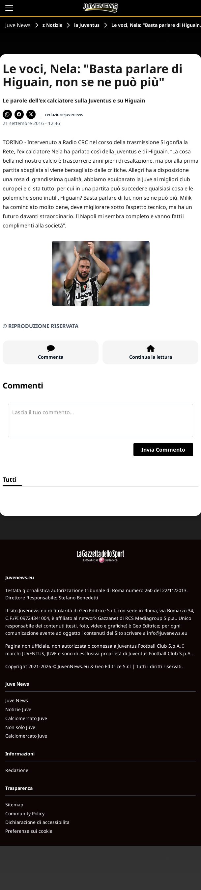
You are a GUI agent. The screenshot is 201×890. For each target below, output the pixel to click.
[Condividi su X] (31, 114)
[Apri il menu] (9, 8)
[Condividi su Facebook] (19, 114)
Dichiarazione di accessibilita (37, 822)
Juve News (18, 25)
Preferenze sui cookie (28, 831)
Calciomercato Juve (26, 718)
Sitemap (14, 804)
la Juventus (87, 25)
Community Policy (24, 813)
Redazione (16, 770)
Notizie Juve (18, 709)
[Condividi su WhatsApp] (7, 114)
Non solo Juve (20, 727)
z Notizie (52, 25)
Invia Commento (163, 449)
